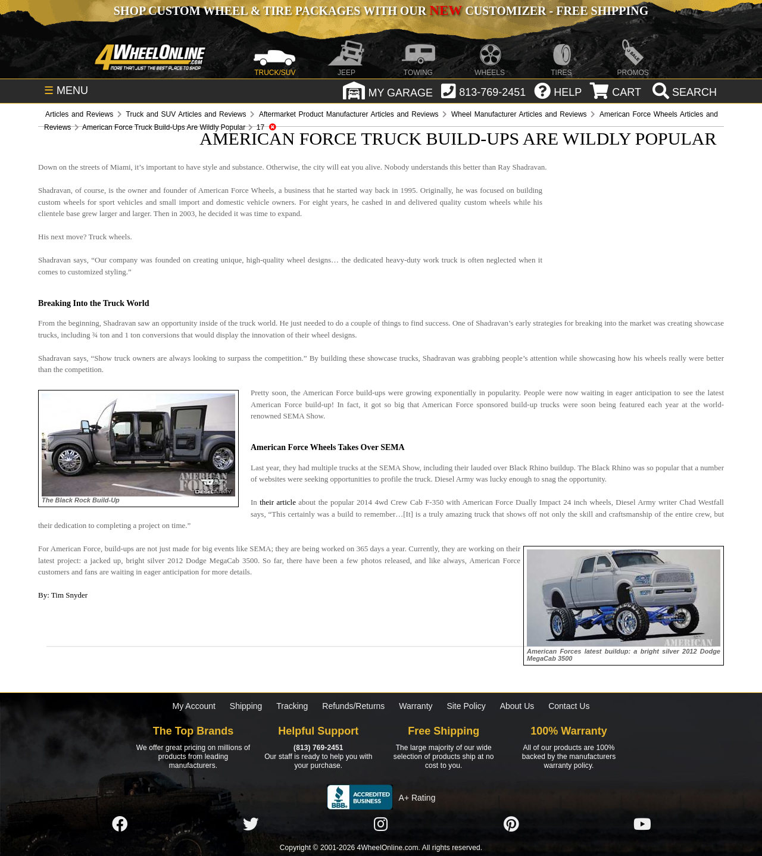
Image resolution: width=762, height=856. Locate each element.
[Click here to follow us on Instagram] (381, 824)
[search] (683, 92)
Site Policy (465, 706)
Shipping (246, 706)
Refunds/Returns (353, 706)
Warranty (415, 706)
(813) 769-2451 (318, 747)
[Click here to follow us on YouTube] (642, 824)
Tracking (292, 706)
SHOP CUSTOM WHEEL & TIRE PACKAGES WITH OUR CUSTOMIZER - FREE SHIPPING (381, 10)
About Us (517, 706)
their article (278, 502)
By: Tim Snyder (63, 595)
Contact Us (568, 706)
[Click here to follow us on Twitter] (251, 824)
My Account (194, 706)
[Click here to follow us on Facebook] (120, 824)
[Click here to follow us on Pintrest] (511, 824)
